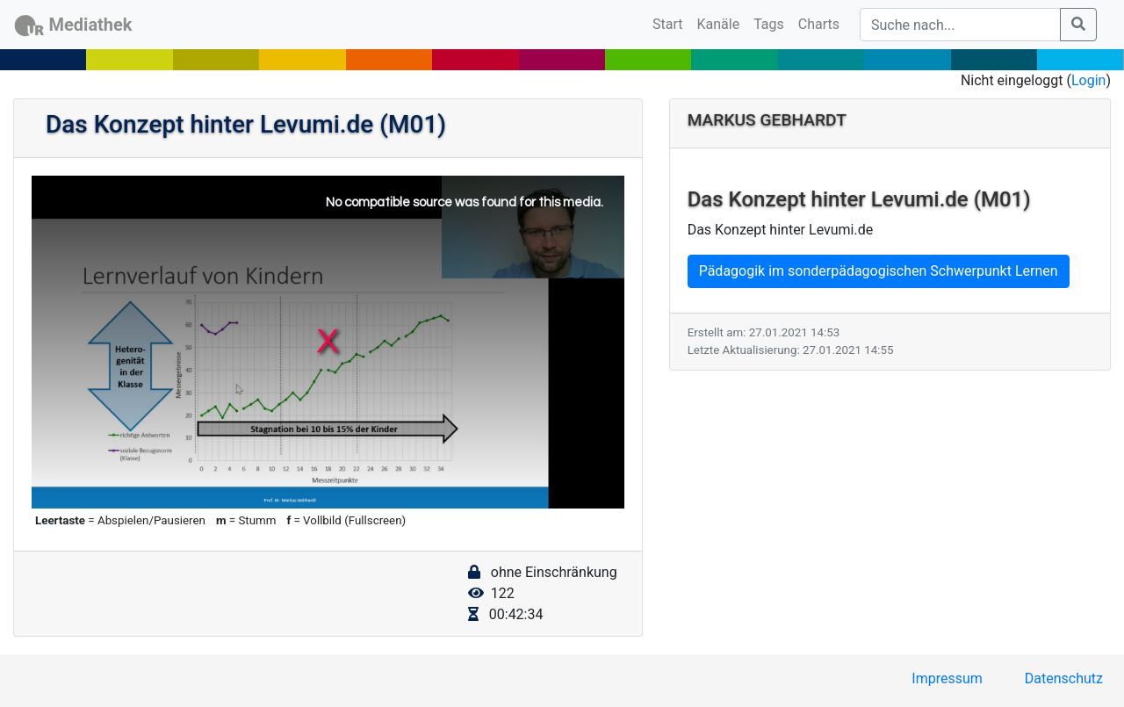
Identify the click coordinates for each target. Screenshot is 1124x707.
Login (1088, 80)
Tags (768, 24)
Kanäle (718, 24)
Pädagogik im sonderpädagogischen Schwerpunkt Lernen (878, 271)
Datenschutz (1064, 678)
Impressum (947, 678)
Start (670, 22)
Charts (818, 24)
